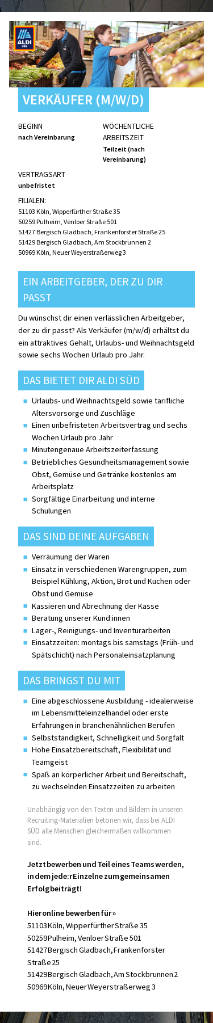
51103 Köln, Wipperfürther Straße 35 (69, 211)
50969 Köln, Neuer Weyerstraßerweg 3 (72, 252)
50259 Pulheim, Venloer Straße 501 (67, 221)
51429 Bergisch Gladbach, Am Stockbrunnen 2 (84, 242)
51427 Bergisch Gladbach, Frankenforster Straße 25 (91, 232)
